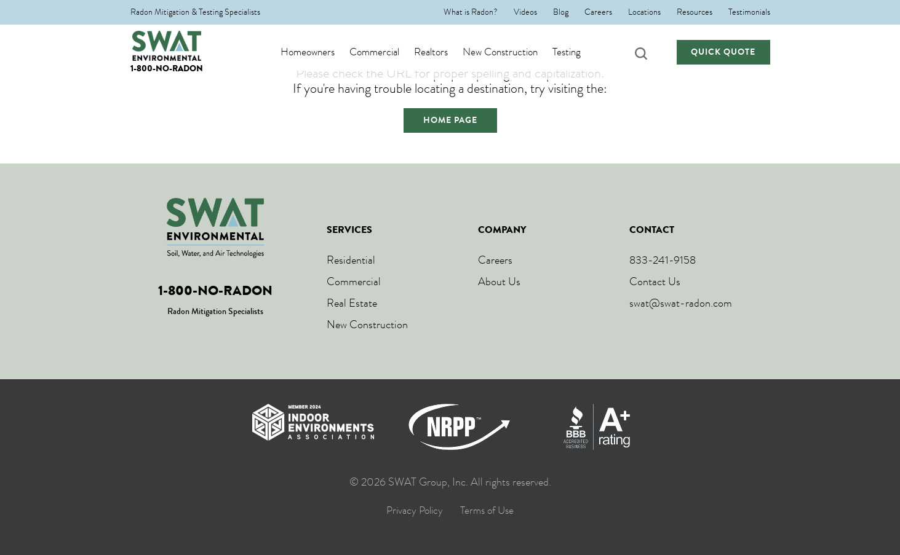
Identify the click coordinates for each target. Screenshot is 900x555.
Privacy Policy (414, 511)
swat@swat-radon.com (680, 303)
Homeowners (320, 52)
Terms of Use (487, 511)
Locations (644, 12)
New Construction (512, 52)
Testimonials (749, 12)
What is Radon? (471, 12)
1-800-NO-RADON (166, 68)
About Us (499, 281)
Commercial (387, 52)
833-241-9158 (662, 260)
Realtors (443, 52)
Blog (560, 12)
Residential (351, 260)
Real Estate (352, 303)
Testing (579, 52)
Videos (525, 12)
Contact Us (654, 281)
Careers (598, 12)
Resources (694, 12)
